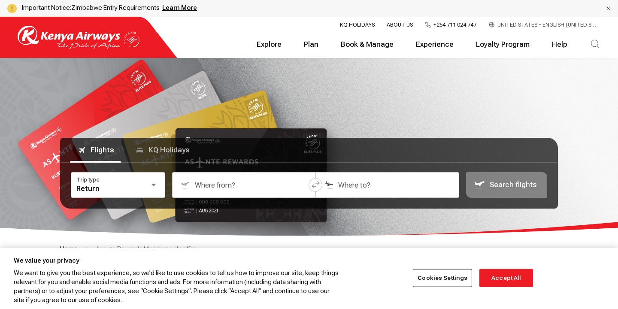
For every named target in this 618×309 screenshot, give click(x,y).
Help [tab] (559, 44)
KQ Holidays (357, 25)
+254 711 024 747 (454, 25)
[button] (608, 8)
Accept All (506, 278)
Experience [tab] (435, 44)
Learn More (179, 7)
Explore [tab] (269, 44)
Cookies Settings (442, 278)
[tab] (595, 45)
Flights (95, 150)
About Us (400, 25)
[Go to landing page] (78, 47)
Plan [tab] (311, 44)
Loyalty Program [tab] (503, 44)
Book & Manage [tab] (367, 44)
